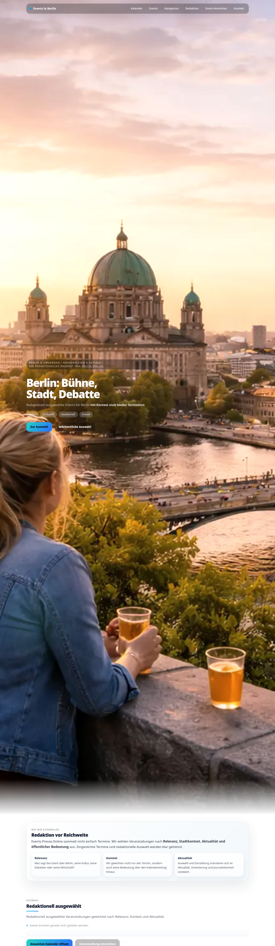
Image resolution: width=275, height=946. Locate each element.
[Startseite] (42, 8)
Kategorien (172, 8)
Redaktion (192, 8)
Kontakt (239, 8)
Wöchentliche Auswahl (75, 427)
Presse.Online (93, 366)
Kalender (136, 8)
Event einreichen (216, 8)
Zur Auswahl (39, 427)
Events (153, 8)
